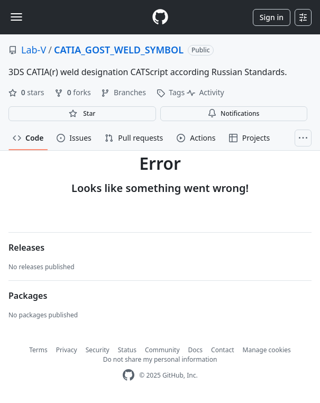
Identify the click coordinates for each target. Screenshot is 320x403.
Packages (27, 295)
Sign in (272, 17)
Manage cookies (267, 349)
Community (162, 349)
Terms (38, 349)
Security (97, 349)
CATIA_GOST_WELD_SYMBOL (119, 49)
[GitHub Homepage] (128, 375)
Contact (222, 349)
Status (127, 349)
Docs (195, 349)
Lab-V (33, 49)
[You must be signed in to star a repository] (82, 113)
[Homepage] (160, 17)
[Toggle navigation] (16, 17)
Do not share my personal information (160, 359)
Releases (26, 247)
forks (73, 92)
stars (27, 92)
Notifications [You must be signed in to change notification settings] (233, 113)
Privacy (66, 349)
